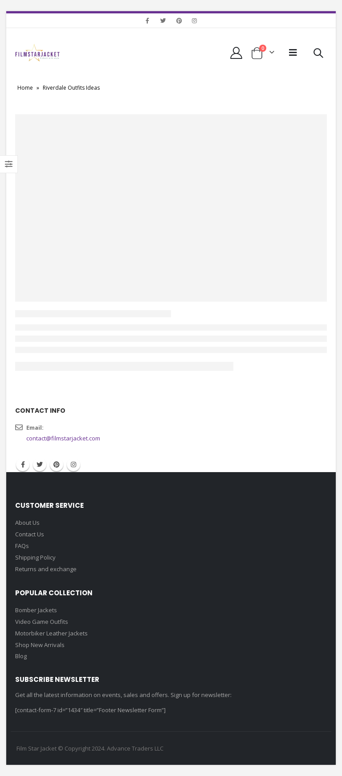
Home (25, 87)
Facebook (22, 464)
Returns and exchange (46, 569)
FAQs (22, 546)
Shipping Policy (35, 557)
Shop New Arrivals (40, 645)
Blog (21, 656)
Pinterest (56, 464)
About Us (27, 523)
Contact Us (29, 534)
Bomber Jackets (36, 610)
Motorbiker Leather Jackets (51, 633)
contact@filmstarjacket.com (63, 438)
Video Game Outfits (41, 622)
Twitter (39, 464)
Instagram (73, 464)
